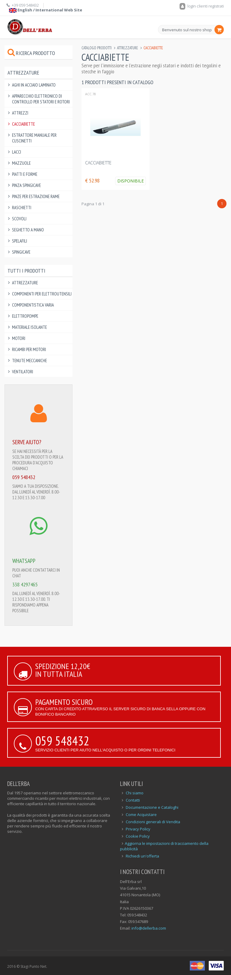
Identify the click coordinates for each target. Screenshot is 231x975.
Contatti (133, 800)
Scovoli (19, 219)
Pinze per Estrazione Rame (36, 196)
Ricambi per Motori (29, 349)
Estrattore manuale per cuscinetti (34, 138)
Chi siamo (134, 793)
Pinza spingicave (26, 185)
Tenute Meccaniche (29, 360)
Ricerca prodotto (31, 53)
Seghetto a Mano (28, 230)
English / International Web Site (45, 10)
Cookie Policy (138, 836)
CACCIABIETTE (98, 163)
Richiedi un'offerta (142, 856)
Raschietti (21, 207)
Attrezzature (127, 47)
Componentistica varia (33, 305)
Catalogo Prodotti (97, 47)
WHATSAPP (23, 561)
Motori (18, 338)
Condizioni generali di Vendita (153, 821)
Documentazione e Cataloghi (152, 807)
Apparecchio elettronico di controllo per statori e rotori (41, 99)
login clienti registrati (202, 6)
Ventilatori (22, 371)
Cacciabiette (23, 124)
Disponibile (130, 181)
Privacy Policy (138, 829)
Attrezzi (20, 113)
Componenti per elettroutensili (42, 294)
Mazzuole (21, 163)
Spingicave (21, 252)
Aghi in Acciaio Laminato (34, 85)
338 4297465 (25, 584)
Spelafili (19, 241)
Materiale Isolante (29, 327)
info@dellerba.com (148, 928)
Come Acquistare (141, 814)
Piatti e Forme (24, 174)
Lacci (16, 152)
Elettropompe (25, 316)
